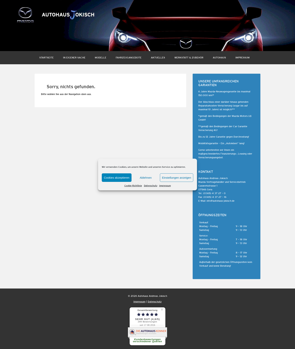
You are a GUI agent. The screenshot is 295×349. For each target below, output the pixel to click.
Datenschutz (150, 185)
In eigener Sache (74, 57)
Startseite (46, 57)
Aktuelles (158, 57)
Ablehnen (146, 177)
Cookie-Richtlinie (133, 185)
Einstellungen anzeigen (176, 177)
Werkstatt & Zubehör (188, 57)
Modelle (100, 57)
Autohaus (219, 57)
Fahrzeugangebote (128, 57)
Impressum (165, 185)
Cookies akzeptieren (116, 177)
